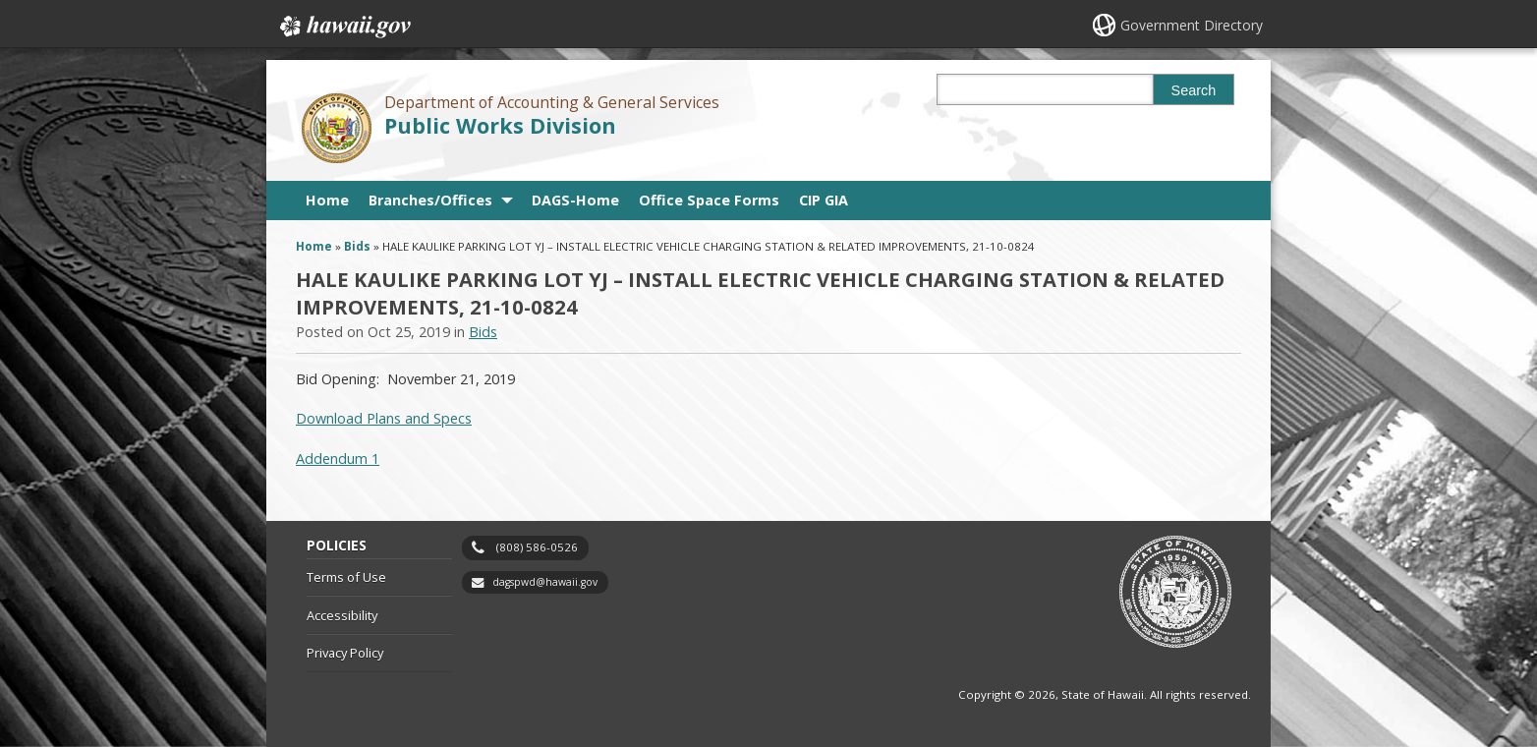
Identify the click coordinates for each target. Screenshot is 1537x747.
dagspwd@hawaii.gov (545, 582)
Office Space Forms (709, 200)
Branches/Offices (430, 200)
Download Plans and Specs (384, 418)
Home (327, 200)
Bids (357, 246)
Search (1194, 90)
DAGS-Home (575, 200)
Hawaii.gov (343, 26)
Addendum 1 (337, 458)
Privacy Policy (345, 652)
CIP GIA (823, 200)
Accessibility (342, 615)
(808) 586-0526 (537, 547)
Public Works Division (500, 125)
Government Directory (1191, 25)
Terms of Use (346, 577)
